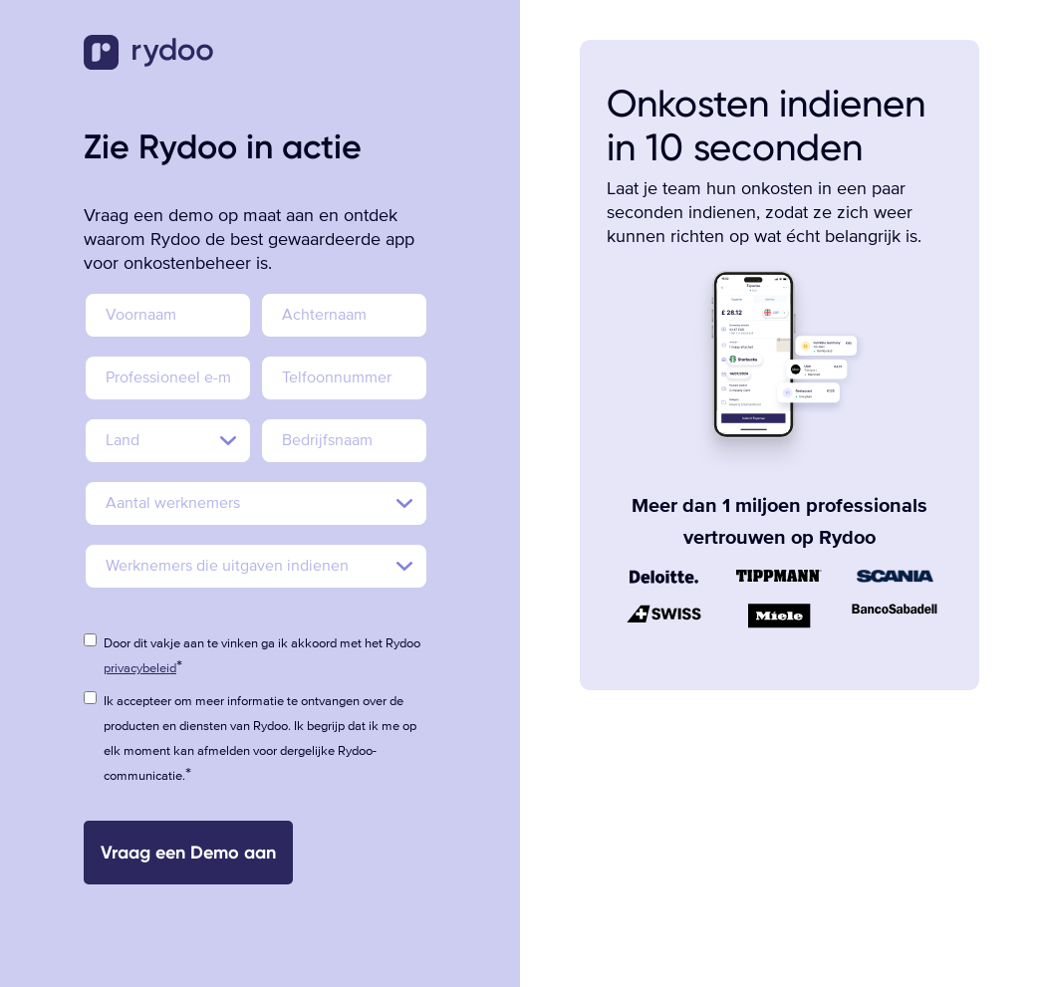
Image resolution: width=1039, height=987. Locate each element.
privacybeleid (140, 668)
